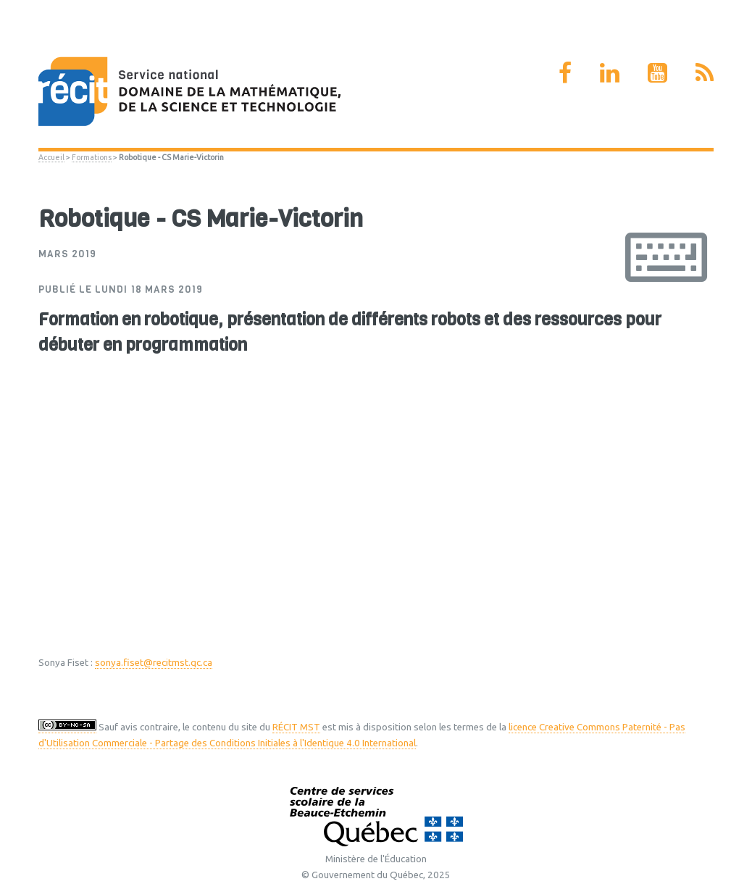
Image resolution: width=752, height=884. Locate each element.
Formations (92, 157)
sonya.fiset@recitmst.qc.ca (153, 662)
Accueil (51, 157)
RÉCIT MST (296, 727)
